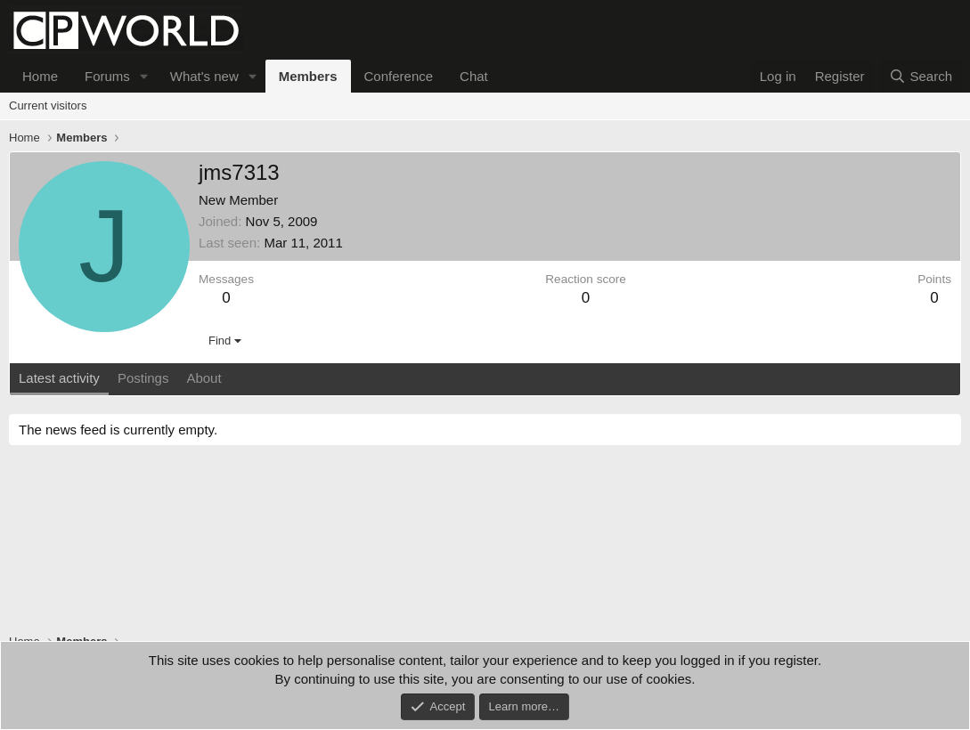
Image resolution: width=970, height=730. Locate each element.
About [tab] (203, 377)
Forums (107, 76)
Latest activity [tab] (59, 377)
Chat (474, 76)
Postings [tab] (143, 377)
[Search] (920, 76)
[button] (144, 76)
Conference (399, 76)
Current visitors (47, 105)
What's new (204, 76)
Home (40, 76)
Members (308, 76)
